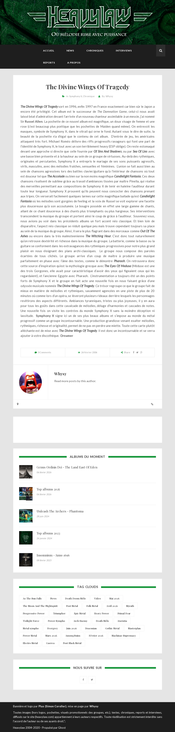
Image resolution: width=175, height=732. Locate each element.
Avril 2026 (112, 605)
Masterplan (134, 628)
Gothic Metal (112, 628)
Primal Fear (123, 613)
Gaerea (50, 643)
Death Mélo (102, 620)
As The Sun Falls (32, 598)
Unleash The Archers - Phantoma (60, 511)
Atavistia (122, 620)
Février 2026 (96, 635)
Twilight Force (31, 620)
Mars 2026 (51, 635)
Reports (49, 62)
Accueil (48, 50)
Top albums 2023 (48, 533)
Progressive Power (34, 613)
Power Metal (30, 635)
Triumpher (59, 613)
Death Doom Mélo (75, 598)
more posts (69, 381)
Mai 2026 (114, 598)
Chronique (89, 96)
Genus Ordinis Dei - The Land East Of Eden (67, 467)
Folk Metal (92, 605)
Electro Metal (30, 643)
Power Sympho (56, 620)
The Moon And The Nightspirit (40, 605)
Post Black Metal (72, 643)
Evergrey (52, 628)
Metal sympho (31, 628)
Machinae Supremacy (124, 635)
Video (97, 598)
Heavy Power (101, 613)
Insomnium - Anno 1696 (53, 555)
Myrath (130, 605)
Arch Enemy (80, 620)
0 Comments (44, 352)
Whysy (109, 96)
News (70, 50)
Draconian (91, 628)
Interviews (124, 50)
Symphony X (75, 96)
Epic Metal (80, 613)
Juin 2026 (71, 628)
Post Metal (72, 605)
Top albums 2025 (48, 489)
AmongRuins (72, 635)
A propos (73, 62)
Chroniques (94, 50)
